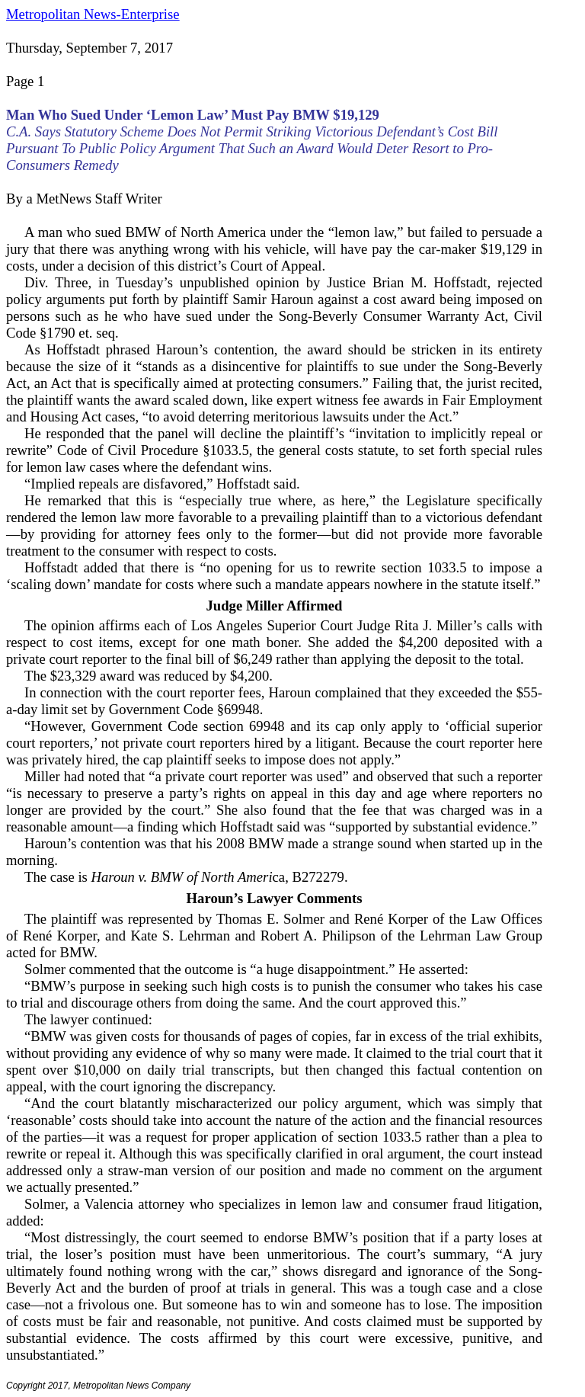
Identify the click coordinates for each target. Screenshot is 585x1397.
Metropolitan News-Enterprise (92, 14)
